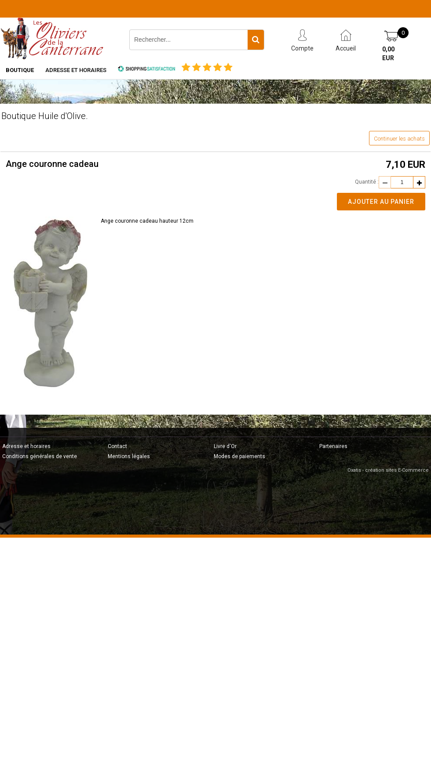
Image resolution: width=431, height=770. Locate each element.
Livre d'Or (225, 446)
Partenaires (333, 446)
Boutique (20, 70)
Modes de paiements (239, 456)
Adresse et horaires (75, 70)
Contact (117, 446)
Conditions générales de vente (39, 456)
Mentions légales (129, 456)
